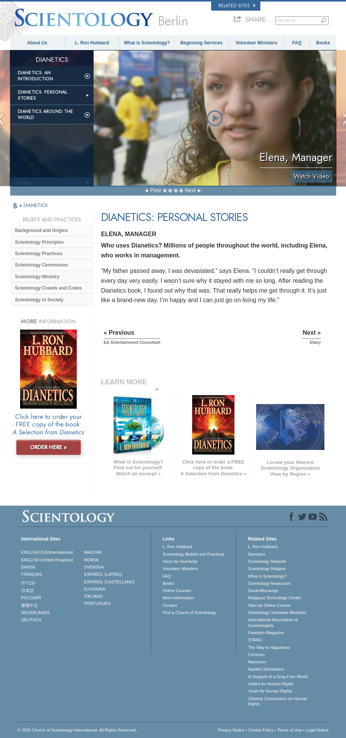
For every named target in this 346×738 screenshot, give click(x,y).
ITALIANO (93, 596)
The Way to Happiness (269, 647)
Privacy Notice (231, 730)
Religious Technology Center (274, 597)
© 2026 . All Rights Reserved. (77, 730)
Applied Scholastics (266, 669)
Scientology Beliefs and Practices (193, 554)
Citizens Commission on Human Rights (277, 701)
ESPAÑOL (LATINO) (103, 574)
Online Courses (177, 590)
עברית (28, 583)
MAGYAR (93, 552)
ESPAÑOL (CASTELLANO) (109, 582)
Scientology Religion (267, 568)
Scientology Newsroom (269, 583)
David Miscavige (263, 590)
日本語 (27, 590)
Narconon (257, 662)
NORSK (91, 560)
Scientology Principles (39, 242)
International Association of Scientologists (272, 622)
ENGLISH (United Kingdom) (47, 560)
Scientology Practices (39, 253)
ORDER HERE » (48, 447)
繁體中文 (29, 605)
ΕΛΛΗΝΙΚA (94, 589)
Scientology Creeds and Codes (48, 288)
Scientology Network (267, 561)
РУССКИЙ (31, 597)
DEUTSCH (31, 619)
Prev (155, 190)
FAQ (297, 42)
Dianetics (256, 554)
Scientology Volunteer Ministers (277, 612)
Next (190, 190)
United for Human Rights (270, 684)
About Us (37, 42)
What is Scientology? (147, 42)
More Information (178, 597)
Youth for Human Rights (270, 691)
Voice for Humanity (180, 561)
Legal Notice (317, 730)
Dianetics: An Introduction (35, 75)
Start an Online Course (269, 605)
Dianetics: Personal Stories (42, 95)
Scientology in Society (39, 299)
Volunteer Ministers (256, 42)
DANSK (28, 567)
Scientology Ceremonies (41, 265)
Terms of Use (289, 730)
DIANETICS (35, 205)
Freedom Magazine (266, 632)
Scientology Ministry (37, 276)
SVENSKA (94, 567)
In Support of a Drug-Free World (277, 676)
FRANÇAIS (31, 574)
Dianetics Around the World (45, 114)
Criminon (256, 654)
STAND (254, 640)
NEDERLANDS (35, 612)
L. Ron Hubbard (92, 42)
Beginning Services (201, 42)
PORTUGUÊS (97, 603)
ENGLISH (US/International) (47, 552)
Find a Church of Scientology (189, 612)
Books (323, 42)
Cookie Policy (261, 730)
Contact (170, 605)
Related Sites (236, 5)
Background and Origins (41, 230)
